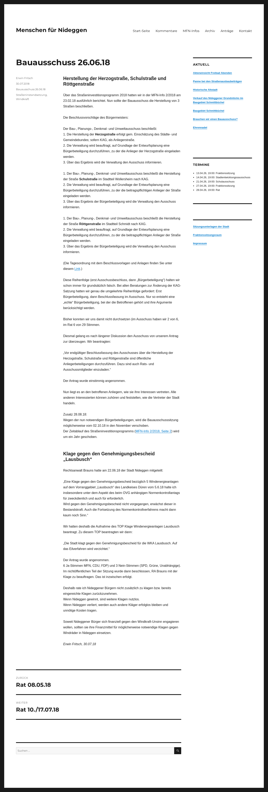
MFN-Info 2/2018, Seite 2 (153, 431)
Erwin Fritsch (24, 78)
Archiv (210, 31)
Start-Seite (141, 31)
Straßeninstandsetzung (31, 94)
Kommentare (166, 31)
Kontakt (245, 31)
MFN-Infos (191, 31)
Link (77, 268)
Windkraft (22, 99)
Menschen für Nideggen (51, 30)
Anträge (227, 31)
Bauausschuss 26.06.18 (30, 89)
